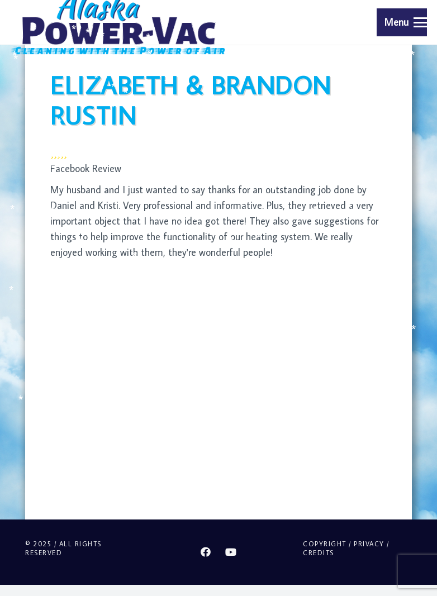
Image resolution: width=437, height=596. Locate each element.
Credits (318, 553)
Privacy (369, 544)
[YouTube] (231, 552)
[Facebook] (205, 552)
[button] (406, 22)
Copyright (324, 544)
